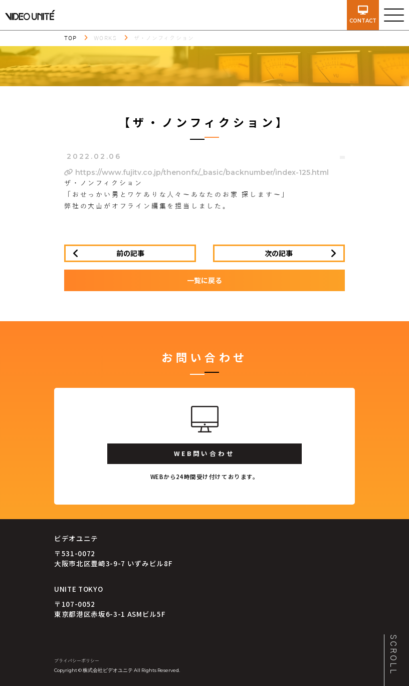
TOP (70, 38)
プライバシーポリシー (76, 660)
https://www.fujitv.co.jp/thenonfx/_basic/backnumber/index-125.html (196, 172)
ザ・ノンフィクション (164, 38)
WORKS (105, 38)
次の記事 (279, 253)
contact (362, 15)
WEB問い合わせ (204, 453)
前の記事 (130, 253)
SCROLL (392, 654)
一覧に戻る (204, 280)
